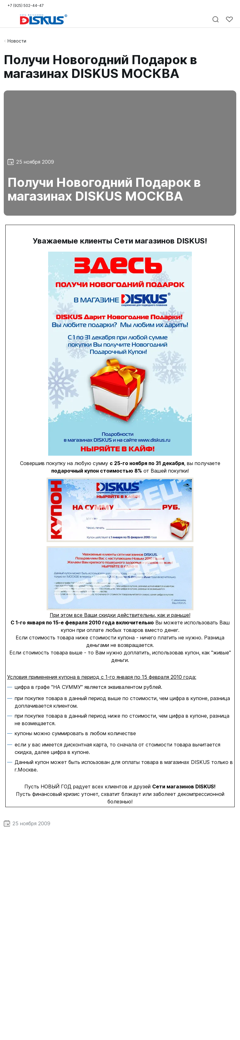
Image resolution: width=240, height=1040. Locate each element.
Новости (17, 41)
